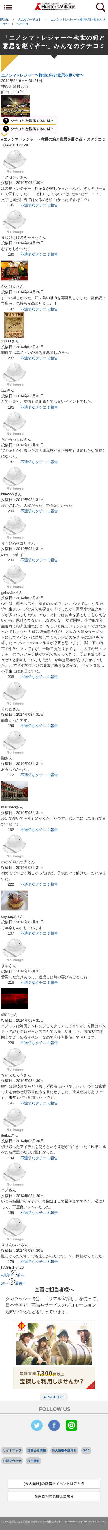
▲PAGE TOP (54, 1397)
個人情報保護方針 (64, 1450)
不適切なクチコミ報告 (39, 205)
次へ (8, 1283)
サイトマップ (12, 1450)
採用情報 (33, 1460)
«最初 (6, 1275)
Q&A (86, 1450)
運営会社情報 (36, 1450)
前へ (17, 1275)
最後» (19, 1283)
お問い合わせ (12, 1460)
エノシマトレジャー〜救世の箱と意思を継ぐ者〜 (42, 75)
